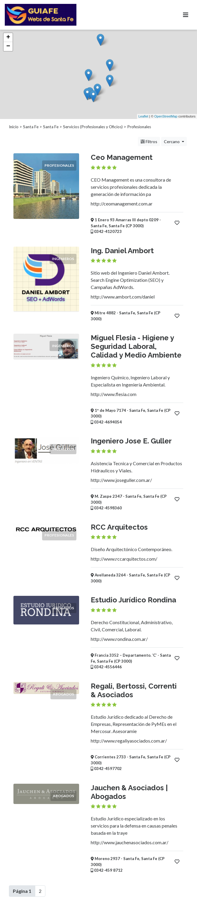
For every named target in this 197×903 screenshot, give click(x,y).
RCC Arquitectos (119, 527)
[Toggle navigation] (185, 14)
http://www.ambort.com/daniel (123, 296)
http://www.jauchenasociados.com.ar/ (129, 842)
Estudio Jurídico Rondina (133, 600)
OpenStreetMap (166, 116)
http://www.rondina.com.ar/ (119, 639)
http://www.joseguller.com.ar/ (121, 480)
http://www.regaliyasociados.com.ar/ (129, 740)
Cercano (172, 141)
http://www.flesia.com (113, 394)
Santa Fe (31, 126)
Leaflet (143, 116)
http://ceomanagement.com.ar (122, 203)
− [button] (8, 46)
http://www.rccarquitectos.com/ (124, 559)
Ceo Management (122, 157)
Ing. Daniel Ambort (122, 250)
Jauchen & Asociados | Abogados (129, 792)
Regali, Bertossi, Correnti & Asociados (134, 690)
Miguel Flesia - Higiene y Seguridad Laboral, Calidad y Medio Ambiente (136, 346)
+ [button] (8, 37)
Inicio (14, 126)
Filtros (149, 141)
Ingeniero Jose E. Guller (131, 441)
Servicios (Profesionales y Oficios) (93, 126)
